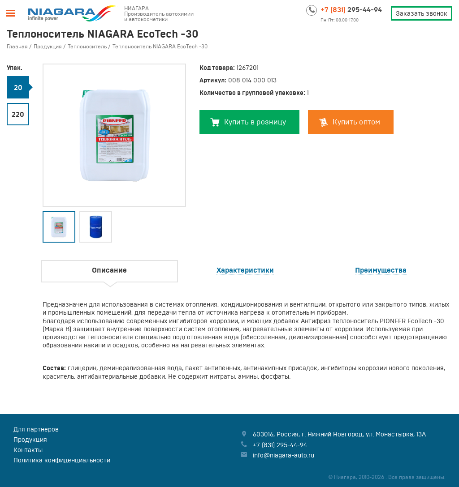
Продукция (30, 439)
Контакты (28, 449)
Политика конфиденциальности (61, 460)
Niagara (73, 13)
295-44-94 (351, 9)
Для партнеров (36, 429)
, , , (339, 434)
